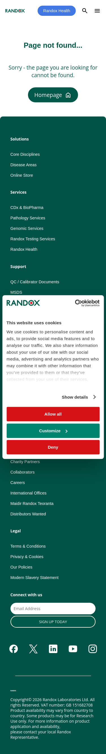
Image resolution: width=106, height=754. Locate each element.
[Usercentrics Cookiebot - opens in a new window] (75, 303)
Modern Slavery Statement (34, 577)
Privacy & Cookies (27, 556)
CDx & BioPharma (27, 207)
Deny (53, 447)
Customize (53, 430)
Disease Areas (23, 165)
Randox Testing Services (32, 239)
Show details (75, 397)
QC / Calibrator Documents (34, 282)
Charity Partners (25, 461)
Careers (17, 482)
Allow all (53, 414)
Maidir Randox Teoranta (32, 503)
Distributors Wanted (28, 514)
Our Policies (21, 567)
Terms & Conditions (28, 546)
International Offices (28, 493)
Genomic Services (27, 228)
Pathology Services (27, 218)
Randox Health (56, 10)
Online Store (21, 175)
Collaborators (22, 472)
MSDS (16, 292)
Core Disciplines (25, 154)
